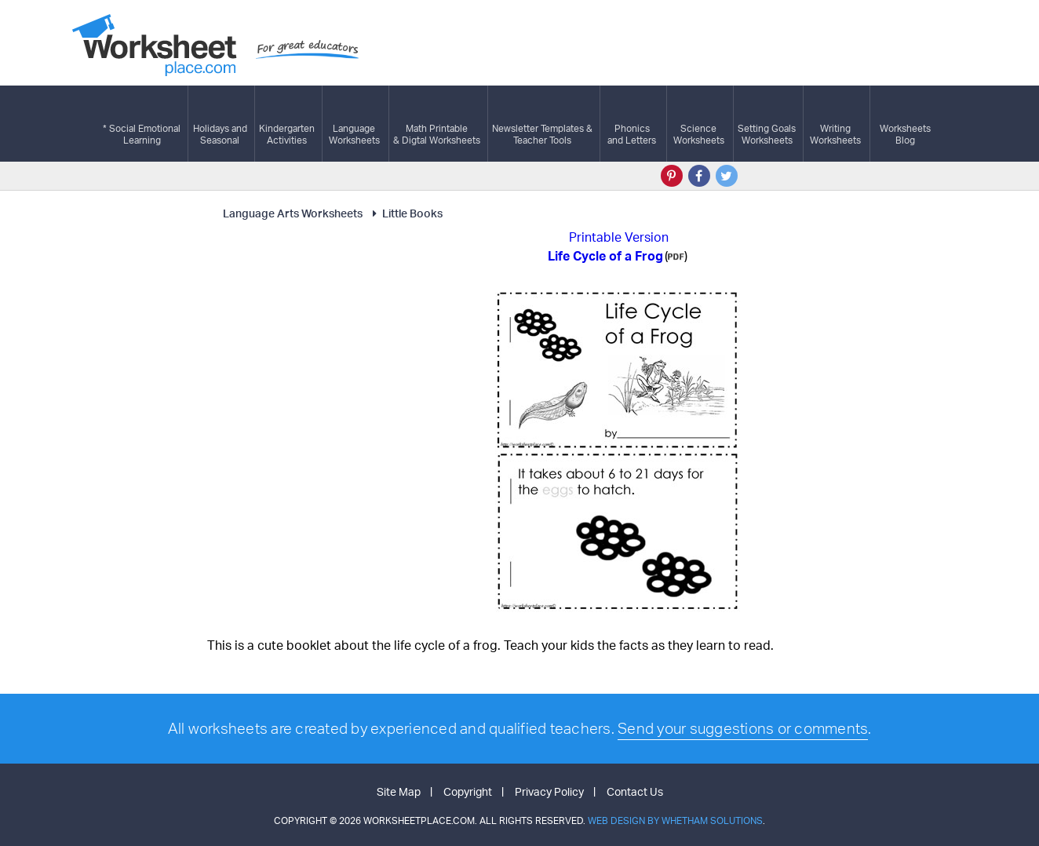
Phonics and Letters (631, 123)
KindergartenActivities (287, 123)
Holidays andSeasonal (220, 123)
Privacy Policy (549, 791)
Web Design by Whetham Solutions (675, 820)
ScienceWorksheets (698, 123)
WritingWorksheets (835, 123)
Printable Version (619, 237)
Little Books (405, 213)
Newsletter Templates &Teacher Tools (542, 123)
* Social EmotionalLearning (141, 123)
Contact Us (635, 791)
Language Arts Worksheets (293, 213)
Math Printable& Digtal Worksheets (436, 123)
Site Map (399, 791)
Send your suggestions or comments (743, 728)
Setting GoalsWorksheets (767, 123)
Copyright (467, 791)
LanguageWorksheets (354, 123)
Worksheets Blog (905, 123)
